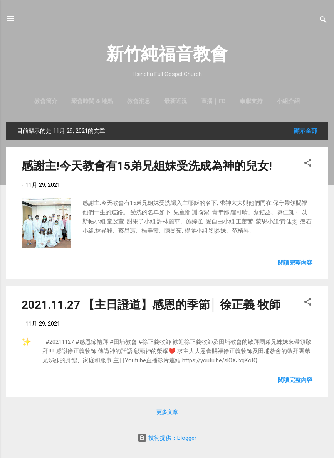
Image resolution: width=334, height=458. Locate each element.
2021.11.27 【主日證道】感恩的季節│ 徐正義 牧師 (151, 304)
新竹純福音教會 (167, 54)
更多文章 (167, 412)
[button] (307, 164)
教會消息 (138, 101)
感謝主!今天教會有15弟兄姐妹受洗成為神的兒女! (147, 165)
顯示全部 (305, 130)
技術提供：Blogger (167, 437)
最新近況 (175, 101)
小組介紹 (288, 101)
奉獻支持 (251, 101)
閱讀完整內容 (295, 262)
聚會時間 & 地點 (92, 101)
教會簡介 (45, 101)
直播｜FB (213, 101)
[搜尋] (323, 21)
